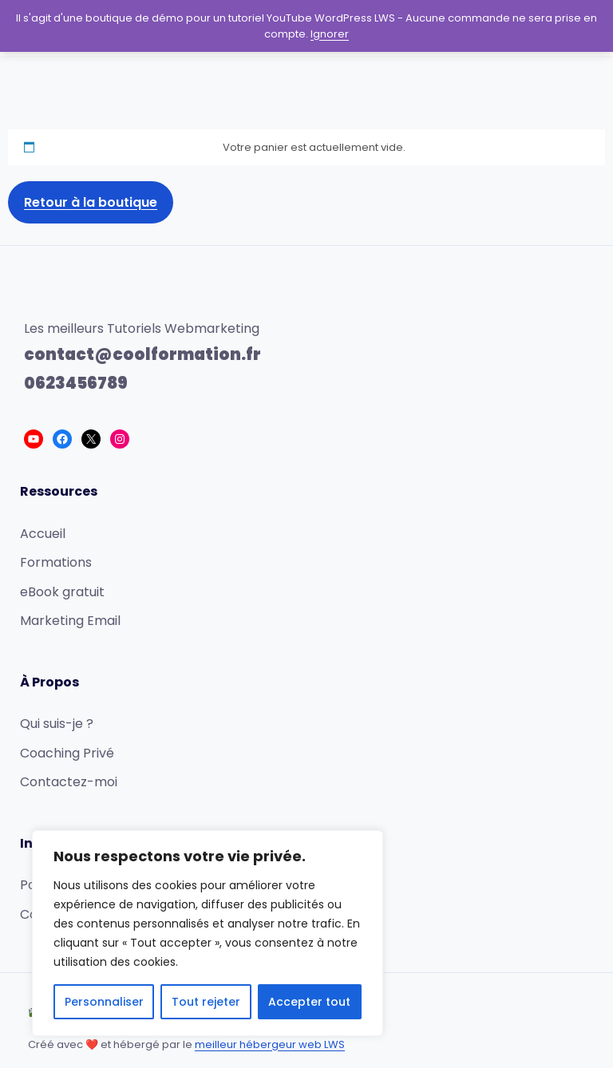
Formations (56, 562)
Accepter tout (309, 1002)
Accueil (42, 533)
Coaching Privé (67, 753)
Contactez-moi (68, 782)
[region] (207, 933)
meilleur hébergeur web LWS (270, 1044)
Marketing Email (70, 620)
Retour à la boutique (90, 202)
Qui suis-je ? (56, 723)
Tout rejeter (206, 1002)
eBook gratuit (62, 592)
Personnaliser (104, 1002)
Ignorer (329, 34)
